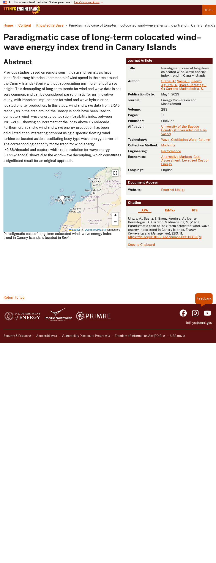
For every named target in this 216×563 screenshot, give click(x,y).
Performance (171, 151)
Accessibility (45, 336)
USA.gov (176, 336)
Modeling (168, 145)
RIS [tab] (194, 210)
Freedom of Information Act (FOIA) (138, 336)
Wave (165, 139)
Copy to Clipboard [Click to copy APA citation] (141, 244)
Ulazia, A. (168, 81)
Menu (209, 9)
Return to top (14, 297)
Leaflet (74, 229)
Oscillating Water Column (190, 139)
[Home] (21, 13)
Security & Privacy (15, 336)
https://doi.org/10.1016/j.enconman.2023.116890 (163, 237)
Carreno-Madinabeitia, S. (184, 88)
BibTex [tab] (170, 210)
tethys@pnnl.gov (199, 323)
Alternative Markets (176, 157)
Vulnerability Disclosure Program (84, 336)
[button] (62, 199)
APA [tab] (144, 210)
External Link (171, 190)
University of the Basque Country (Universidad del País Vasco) (184, 130)
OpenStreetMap (94, 229)
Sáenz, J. (183, 81)
